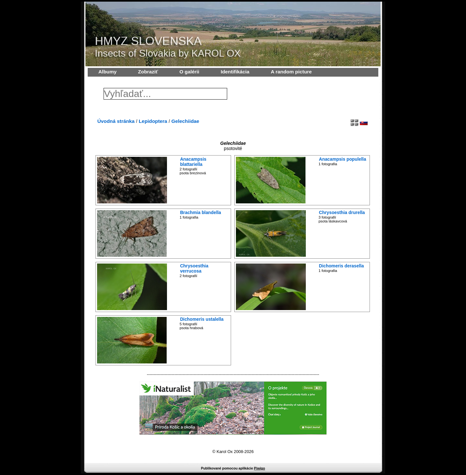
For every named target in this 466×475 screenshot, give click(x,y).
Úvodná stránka (116, 121)
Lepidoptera (153, 121)
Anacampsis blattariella (193, 162)
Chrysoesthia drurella (342, 212)
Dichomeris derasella (341, 265)
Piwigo (259, 468)
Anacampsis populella (342, 159)
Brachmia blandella (200, 212)
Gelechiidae (185, 121)
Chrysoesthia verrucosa (194, 268)
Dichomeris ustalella (201, 319)
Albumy (107, 71)
